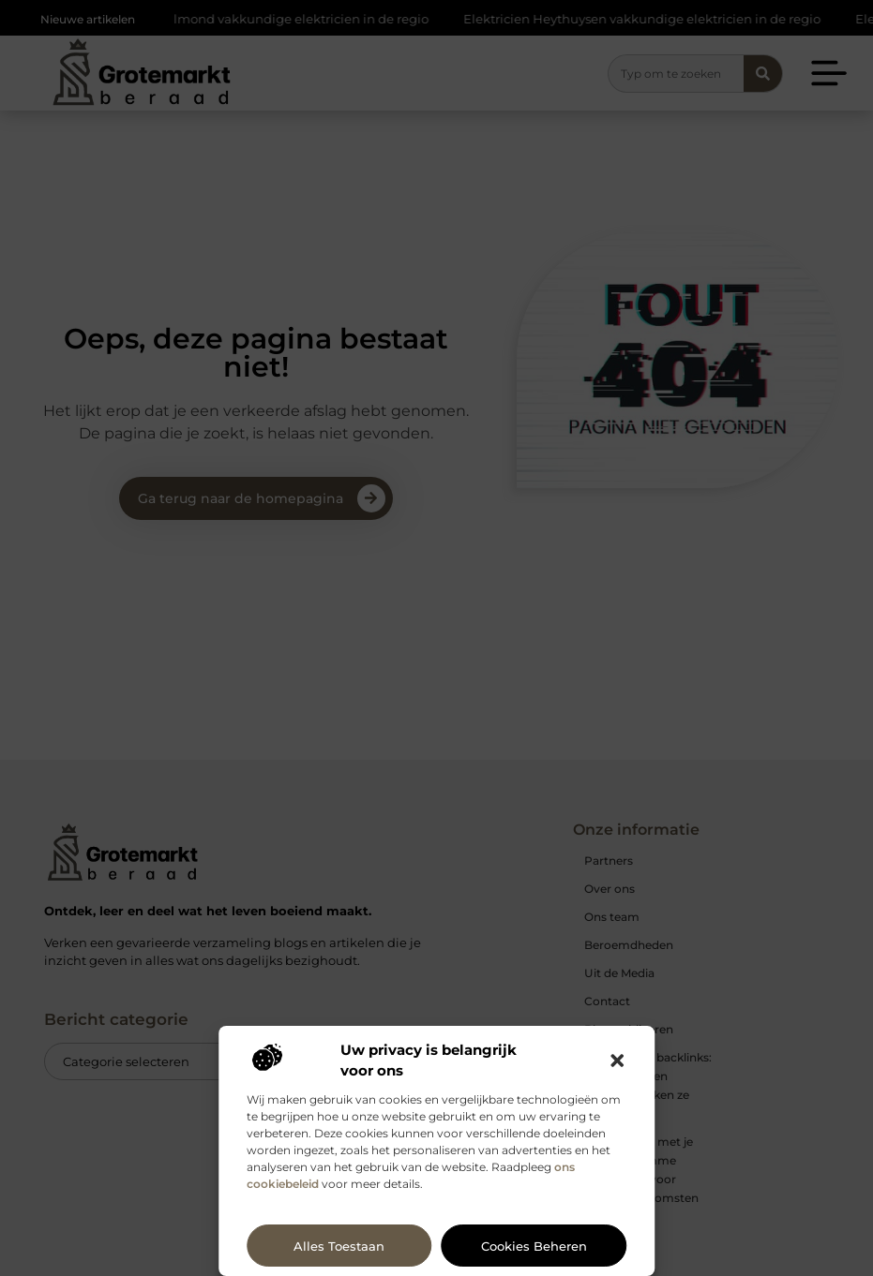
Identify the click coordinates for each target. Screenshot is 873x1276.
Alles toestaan (339, 1246)
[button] (617, 1060)
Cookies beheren (534, 1246)
